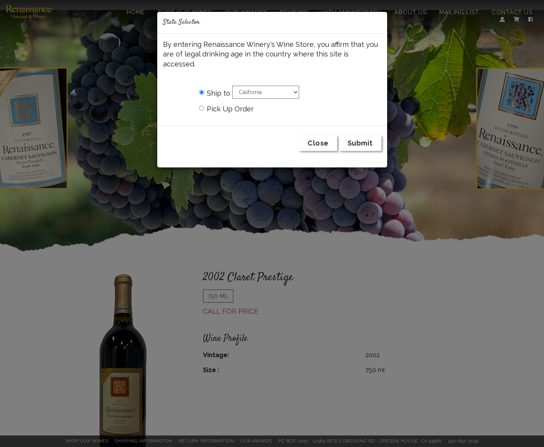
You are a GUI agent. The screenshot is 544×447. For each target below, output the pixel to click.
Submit (360, 143)
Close (318, 143)
